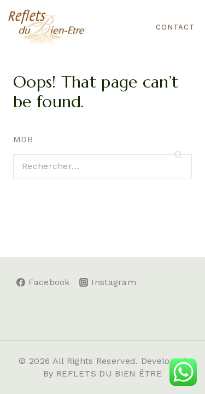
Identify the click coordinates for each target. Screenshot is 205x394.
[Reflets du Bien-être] (46, 27)
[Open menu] (133, 27)
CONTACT (175, 27)
